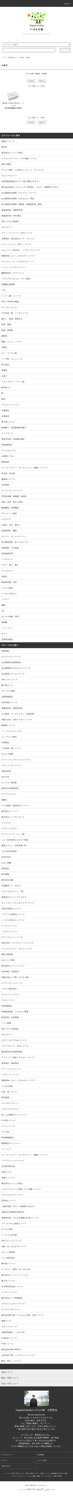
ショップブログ (47, 1476)
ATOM (59, 1476)
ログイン (4, 1460)
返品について (45, 1473)
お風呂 (28, 57)
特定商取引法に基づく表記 (59, 1473)
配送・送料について (32, 1473)
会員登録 (41, 1455)
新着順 (44, 74)
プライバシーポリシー (18, 1476)
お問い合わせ (5, 1466)
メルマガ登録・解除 (33, 1476)
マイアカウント (6, 1455)
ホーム (5, 57)
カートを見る (42, 1460)
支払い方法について (18, 1473)
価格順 (37, 74)
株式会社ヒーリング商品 (16, 57)
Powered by (36, 1490)
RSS (55, 1476)
